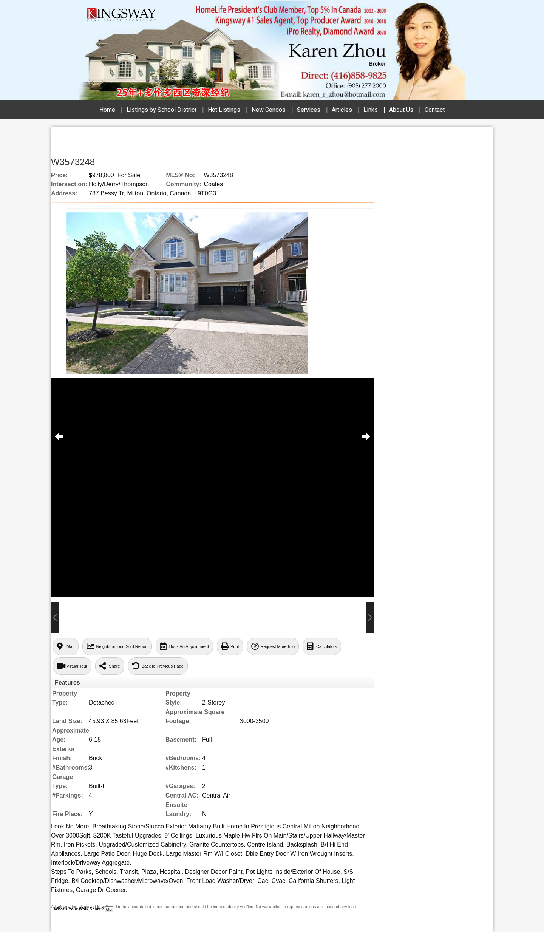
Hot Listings (224, 109)
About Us (401, 109)
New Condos (269, 109)
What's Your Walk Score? (83, 909)
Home (107, 109)
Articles (342, 109)
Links (370, 109)
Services (308, 109)
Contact (435, 109)
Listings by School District (161, 109)
